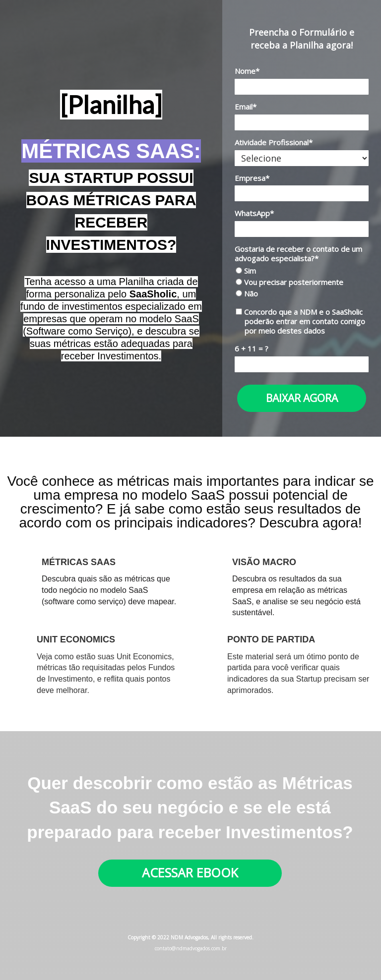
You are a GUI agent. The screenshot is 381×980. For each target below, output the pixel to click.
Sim (246, 271)
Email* (245, 107)
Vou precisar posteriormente (289, 282)
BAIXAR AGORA (302, 398)
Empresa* (252, 178)
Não (247, 293)
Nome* (247, 71)
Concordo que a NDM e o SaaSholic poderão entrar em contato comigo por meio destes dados (300, 321)
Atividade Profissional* (274, 142)
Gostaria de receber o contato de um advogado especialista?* (298, 253)
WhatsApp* (254, 213)
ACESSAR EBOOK (190, 872)
